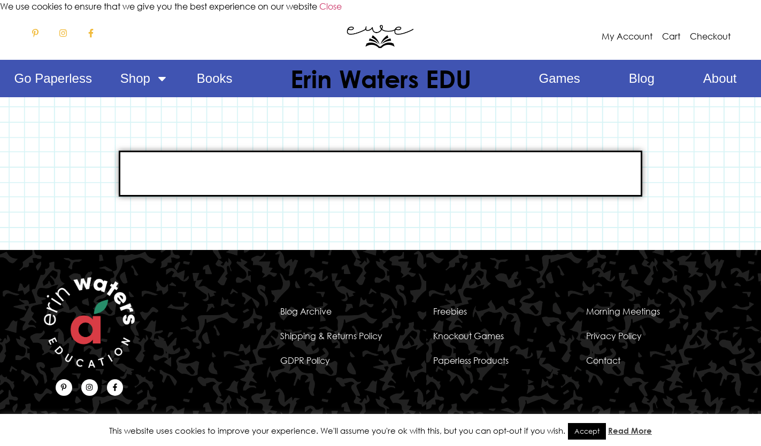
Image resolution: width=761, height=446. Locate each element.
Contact (603, 360)
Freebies (450, 311)
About (720, 78)
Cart (671, 36)
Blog (642, 78)
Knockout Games (468, 336)
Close (330, 6)
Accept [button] (586, 431)
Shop (144, 78)
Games (559, 78)
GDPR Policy (305, 360)
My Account (627, 36)
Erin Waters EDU (380, 78)
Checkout (710, 36)
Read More (630, 430)
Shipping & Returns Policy (331, 336)
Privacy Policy (614, 336)
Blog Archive (306, 311)
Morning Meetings (623, 311)
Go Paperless (52, 78)
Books (215, 78)
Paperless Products (471, 360)
